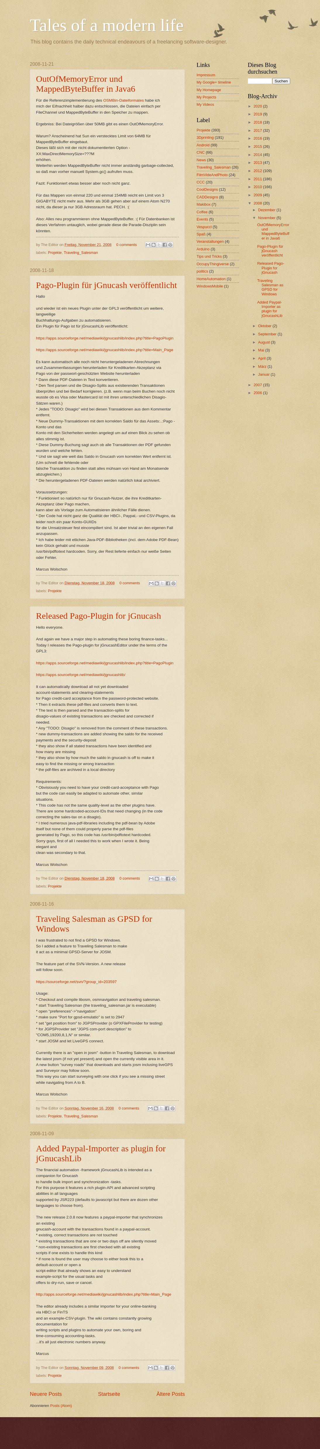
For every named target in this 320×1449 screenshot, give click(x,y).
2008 (258, 203)
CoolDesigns (207, 189)
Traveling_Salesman (81, 252)
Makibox (204, 204)
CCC (201, 182)
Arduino (203, 249)
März (262, 366)
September (268, 334)
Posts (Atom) (61, 1405)
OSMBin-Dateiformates (123, 100)
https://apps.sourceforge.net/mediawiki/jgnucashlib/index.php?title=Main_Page (104, 350)
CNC (201, 152)
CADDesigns (207, 197)
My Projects (206, 97)
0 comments (126, 244)
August (264, 342)
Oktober (265, 326)
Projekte (55, 252)
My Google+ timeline (214, 82)
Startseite (109, 1394)
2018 (258, 122)
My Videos (205, 104)
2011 (258, 179)
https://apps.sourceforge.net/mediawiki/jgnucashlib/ (80, 674)
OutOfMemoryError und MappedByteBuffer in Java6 (85, 83)
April (262, 358)
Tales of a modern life (107, 25)
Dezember (267, 210)
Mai (261, 350)
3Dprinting (205, 137)
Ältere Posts (170, 1394)
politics (202, 271)
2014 (258, 154)
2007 (258, 385)
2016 (258, 138)
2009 (258, 195)
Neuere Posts (46, 1394)
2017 (258, 130)
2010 (258, 187)
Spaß (201, 234)
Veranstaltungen (210, 241)
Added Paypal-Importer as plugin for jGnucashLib (270, 309)
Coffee (202, 212)
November (267, 218)
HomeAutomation (211, 279)
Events (202, 219)
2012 (258, 171)
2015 (258, 146)
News (201, 160)
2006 (258, 393)
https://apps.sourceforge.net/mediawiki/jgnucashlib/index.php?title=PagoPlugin (104, 338)
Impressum (206, 75)
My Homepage (209, 90)
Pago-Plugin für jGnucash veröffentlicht (106, 285)
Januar (264, 374)
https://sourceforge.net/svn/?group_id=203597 (76, 982)
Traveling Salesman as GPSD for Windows (270, 287)
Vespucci (204, 227)
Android (203, 145)
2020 (258, 106)
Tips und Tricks (209, 256)
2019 (258, 114)
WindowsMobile (210, 286)
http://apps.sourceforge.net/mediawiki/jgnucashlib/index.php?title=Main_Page (103, 1294)
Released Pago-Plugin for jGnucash (98, 615)
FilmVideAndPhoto (212, 175)
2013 (258, 162)
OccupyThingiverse (213, 264)
